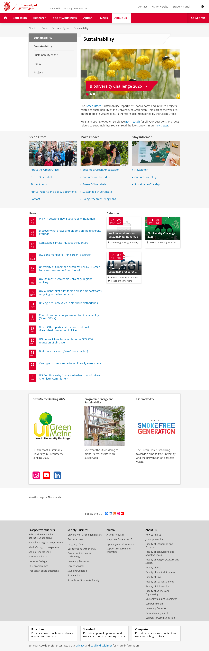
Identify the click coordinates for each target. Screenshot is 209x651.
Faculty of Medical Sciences (160, 572)
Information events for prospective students (41, 536)
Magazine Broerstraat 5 (119, 539)
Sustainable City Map (147, 184)
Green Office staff (41, 177)
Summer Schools (38, 556)
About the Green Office (45, 169)
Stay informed (142, 137)
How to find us (153, 534)
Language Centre (76, 544)
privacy (80, 645)
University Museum (78, 561)
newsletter (161, 125)
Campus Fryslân (154, 603)
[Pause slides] (177, 96)
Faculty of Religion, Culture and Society (162, 561)
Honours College (38, 561)
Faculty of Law (153, 577)
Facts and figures (61, 28)
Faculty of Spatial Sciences (159, 581)
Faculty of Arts (153, 567)
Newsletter (141, 169)
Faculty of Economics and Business (159, 545)
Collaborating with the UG (81, 549)
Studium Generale (77, 570)
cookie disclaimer (101, 645)
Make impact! (90, 137)
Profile (45, 28)
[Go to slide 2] (90, 94)
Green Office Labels (94, 184)
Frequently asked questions (44, 570)
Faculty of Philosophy (157, 586)
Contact (142, 6)
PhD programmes (38, 566)
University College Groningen (161, 599)
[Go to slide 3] (94, 94)
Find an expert (75, 539)
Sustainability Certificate (97, 191)
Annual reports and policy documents (54, 191)
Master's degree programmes (45, 547)
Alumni (111, 530)
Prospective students (42, 530)
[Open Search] (198, 18)
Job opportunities (155, 539)
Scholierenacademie (40, 552)
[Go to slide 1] (87, 94)
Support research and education (119, 550)
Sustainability (81, 28)
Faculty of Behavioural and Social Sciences (159, 553)
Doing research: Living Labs (99, 199)
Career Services (75, 566)
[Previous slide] (84, 74)
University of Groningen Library (84, 534)
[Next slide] (177, 74)
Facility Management (156, 613)
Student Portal (181, 6)
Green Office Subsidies (96, 177)
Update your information (120, 544)
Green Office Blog (145, 177)
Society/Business (78, 530)
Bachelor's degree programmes (46, 542)
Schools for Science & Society (83, 580)
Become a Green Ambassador (100, 169)
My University (160, 6)
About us (33, 28)
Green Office (93, 106)
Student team (39, 184)
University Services (155, 608)
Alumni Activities (116, 534)
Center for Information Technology (79, 555)
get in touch (132, 121)
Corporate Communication (160, 618)
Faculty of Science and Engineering (157, 593)
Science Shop (74, 575)
